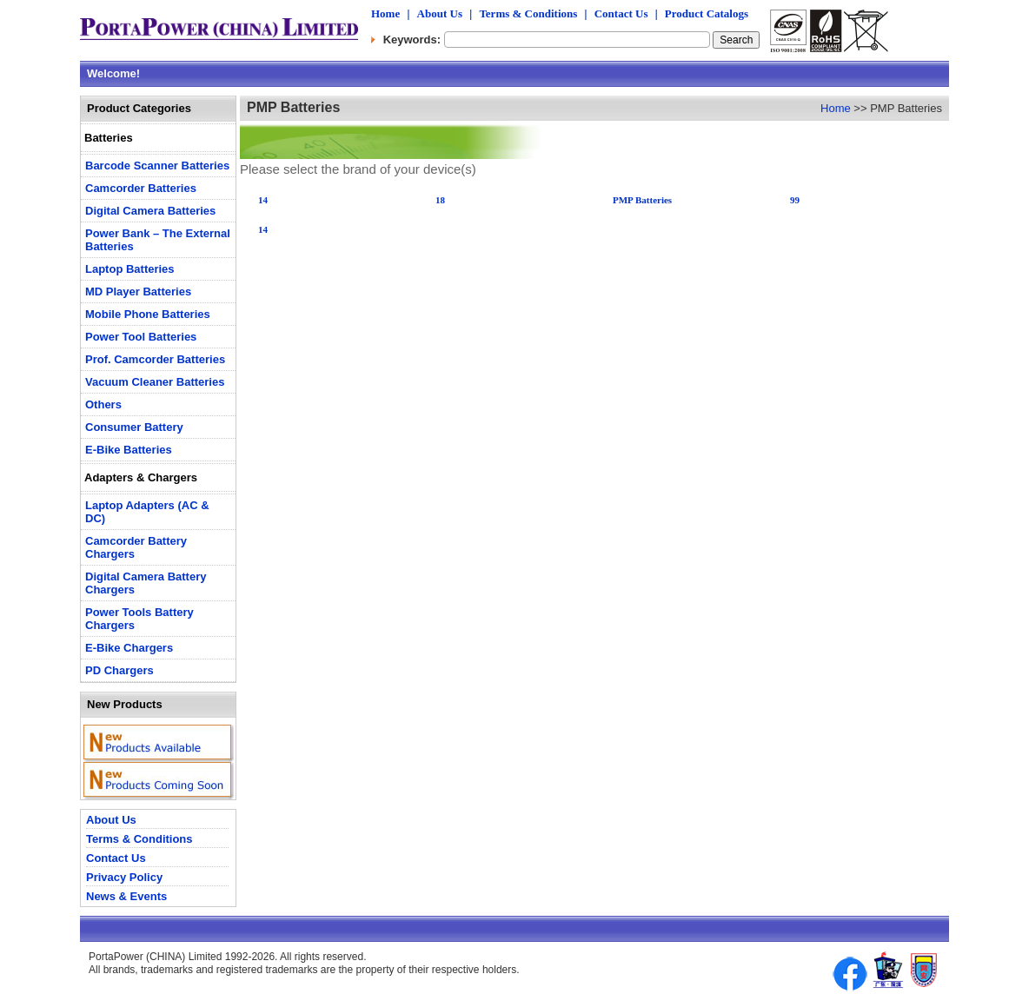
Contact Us (621, 13)
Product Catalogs (706, 13)
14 (263, 200)
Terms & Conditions (528, 13)
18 (440, 200)
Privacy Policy (124, 877)
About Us (439, 13)
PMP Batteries (642, 200)
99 (795, 200)
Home (385, 13)
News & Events (126, 896)
